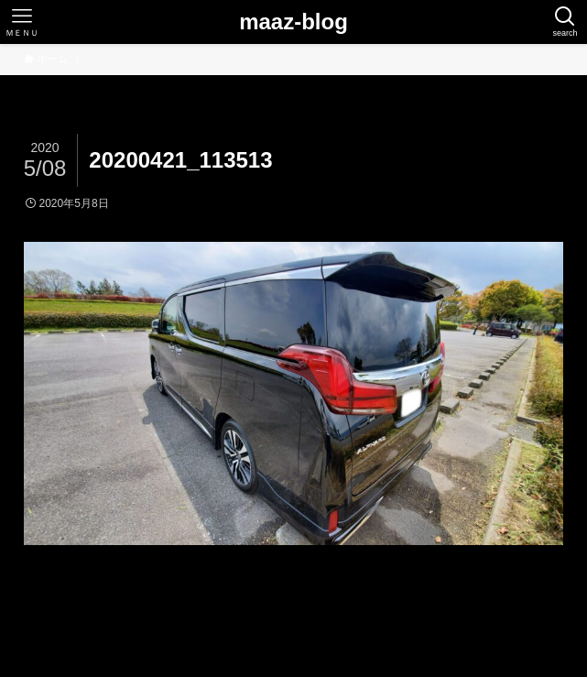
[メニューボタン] (22, 22)
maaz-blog (293, 22)
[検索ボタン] (565, 22)
